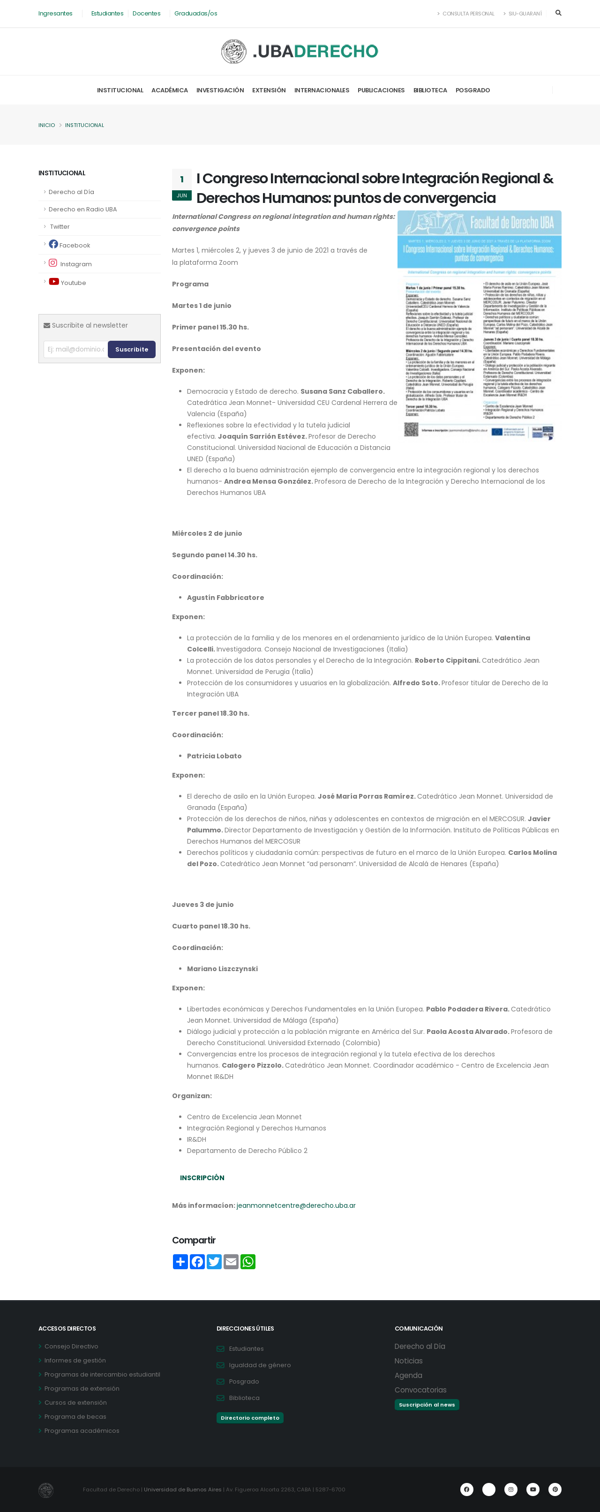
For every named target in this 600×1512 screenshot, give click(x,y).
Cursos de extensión (76, 1403)
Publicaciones (381, 90)
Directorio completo (250, 1418)
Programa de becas (75, 1417)
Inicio (46, 125)
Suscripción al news (427, 1404)
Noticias (409, 1361)
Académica (169, 90)
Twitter (59, 227)
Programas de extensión (82, 1388)
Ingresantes (55, 13)
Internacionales (322, 90)
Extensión (269, 90)
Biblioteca (430, 90)
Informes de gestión (75, 1360)
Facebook (69, 244)
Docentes (146, 13)
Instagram (70, 263)
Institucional (120, 90)
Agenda (408, 1375)
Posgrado (473, 90)
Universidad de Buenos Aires (183, 1489)
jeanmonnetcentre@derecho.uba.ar (296, 1205)
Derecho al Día (71, 192)
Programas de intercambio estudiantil (102, 1374)
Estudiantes (107, 13)
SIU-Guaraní (522, 13)
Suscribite (131, 349)
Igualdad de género (260, 1365)
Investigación (220, 90)
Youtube (67, 282)
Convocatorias (421, 1390)
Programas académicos (82, 1431)
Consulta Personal (466, 13)
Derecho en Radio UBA (83, 209)
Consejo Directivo (71, 1346)
